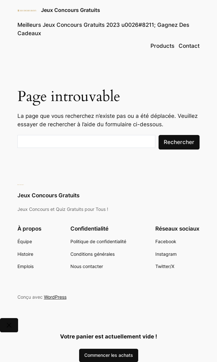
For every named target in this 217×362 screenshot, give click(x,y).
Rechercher (179, 142)
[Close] (9, 325)
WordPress (55, 297)
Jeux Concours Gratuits (70, 10)
